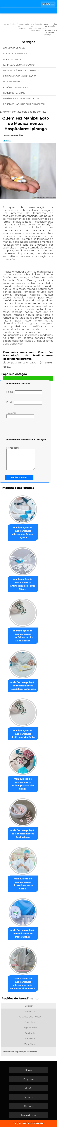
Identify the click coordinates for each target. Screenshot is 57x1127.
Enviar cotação (19, 477)
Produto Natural (13, 81)
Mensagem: (20, 458)
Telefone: (20, 415)
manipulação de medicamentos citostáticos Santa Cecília (23, 883)
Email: (24, 403)
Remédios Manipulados (17, 87)
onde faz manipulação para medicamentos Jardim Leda (22, 833)
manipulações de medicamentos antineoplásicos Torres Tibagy (22, 584)
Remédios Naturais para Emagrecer (24, 104)
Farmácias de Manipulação (19, 65)
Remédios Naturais (14, 93)
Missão (28, 1088)
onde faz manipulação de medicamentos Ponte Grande (22, 933)
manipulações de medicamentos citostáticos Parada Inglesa (22, 532)
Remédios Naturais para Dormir (22, 98)
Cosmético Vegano (14, 48)
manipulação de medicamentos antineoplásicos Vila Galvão (23, 783)
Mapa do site (28, 1115)
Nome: (24, 392)
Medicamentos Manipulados (20, 76)
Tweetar (7, 140)
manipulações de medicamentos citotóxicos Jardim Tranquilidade (23, 635)
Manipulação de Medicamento (21, 70)
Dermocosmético (13, 59)
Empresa (28, 1079)
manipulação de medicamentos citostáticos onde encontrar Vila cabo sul (23, 983)
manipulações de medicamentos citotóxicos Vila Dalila (23, 734)
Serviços (28, 42)
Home (28, 1070)
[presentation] (26, 429)
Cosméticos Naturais (15, 53)
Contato (28, 1106)
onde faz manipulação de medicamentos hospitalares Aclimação (23, 685)
